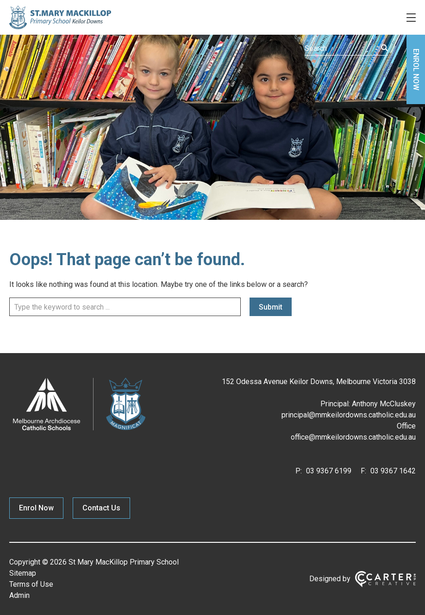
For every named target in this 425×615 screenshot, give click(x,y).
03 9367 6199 (327, 470)
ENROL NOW (416, 69)
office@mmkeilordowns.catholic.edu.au (353, 437)
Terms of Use (31, 584)
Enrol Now (36, 507)
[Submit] (384, 47)
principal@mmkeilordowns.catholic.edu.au (348, 414)
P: (298, 470)
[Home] (78, 430)
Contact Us (101, 507)
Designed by (329, 578)
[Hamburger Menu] (411, 17)
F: (363, 470)
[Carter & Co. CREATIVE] (385, 579)
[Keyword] (346, 49)
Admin (19, 595)
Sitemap (22, 573)
